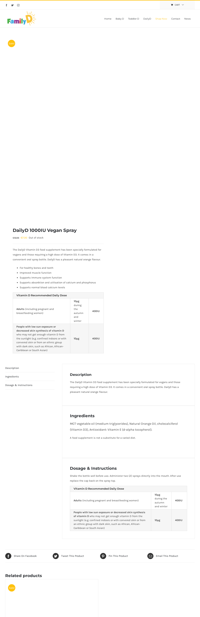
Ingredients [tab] (12, 376)
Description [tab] (12, 368)
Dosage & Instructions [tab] (18, 385)
